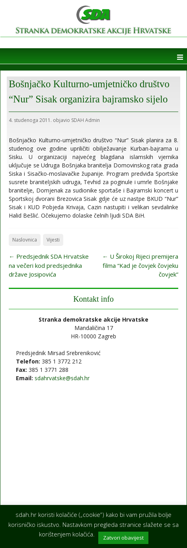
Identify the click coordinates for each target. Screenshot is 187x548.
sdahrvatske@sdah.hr (62, 378)
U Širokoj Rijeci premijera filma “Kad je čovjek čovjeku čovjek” (140, 265)
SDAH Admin (85, 120)
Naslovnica (24, 239)
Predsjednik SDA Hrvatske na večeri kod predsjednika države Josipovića (49, 265)
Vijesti (53, 239)
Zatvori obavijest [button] (123, 537)
